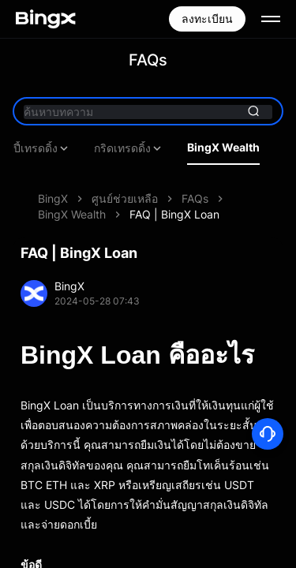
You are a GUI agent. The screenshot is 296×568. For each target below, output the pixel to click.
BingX (53, 198)
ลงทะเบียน (207, 18)
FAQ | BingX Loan (174, 214)
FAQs (195, 198)
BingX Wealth (223, 147)
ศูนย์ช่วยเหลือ (125, 198)
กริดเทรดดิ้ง (128, 148)
